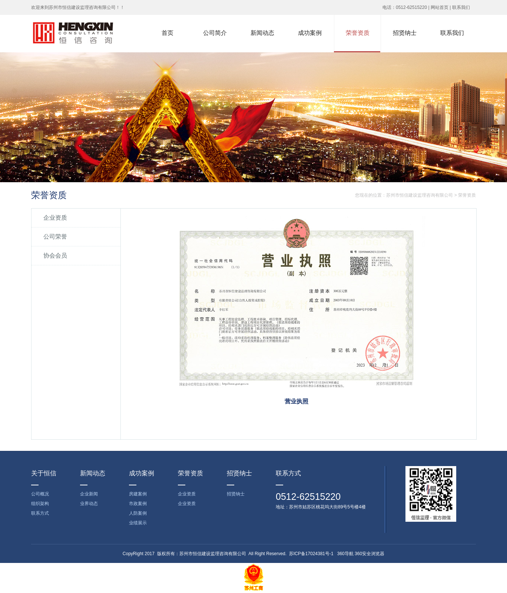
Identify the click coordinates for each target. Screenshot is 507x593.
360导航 (345, 553)
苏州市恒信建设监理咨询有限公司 (419, 195)
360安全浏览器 (369, 553)
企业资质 (55, 217)
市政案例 (138, 503)
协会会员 (55, 255)
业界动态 (89, 503)
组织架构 (40, 503)
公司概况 (40, 494)
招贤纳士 (236, 494)
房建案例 (138, 494)
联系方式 (40, 513)
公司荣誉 (55, 236)
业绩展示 (138, 522)
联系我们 (461, 7)
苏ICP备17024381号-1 (311, 553)
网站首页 (439, 7)
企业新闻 (89, 494)
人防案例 (138, 513)
